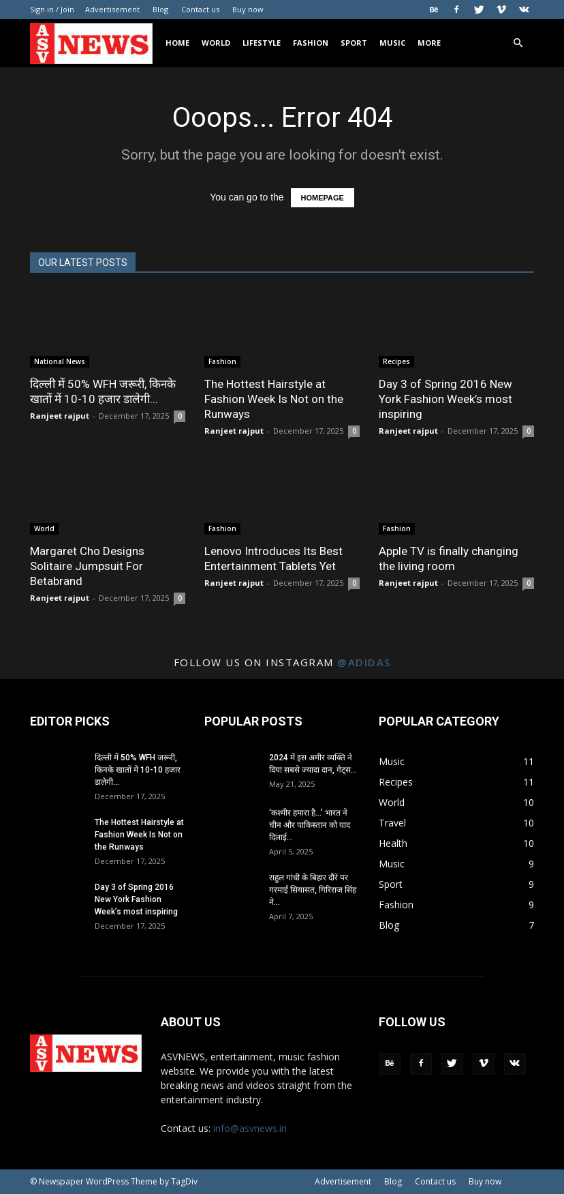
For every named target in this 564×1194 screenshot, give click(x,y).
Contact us (200, 9)
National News (59, 361)
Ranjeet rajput (59, 416)
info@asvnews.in (250, 1128)
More (429, 43)
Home (177, 43)
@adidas (364, 662)
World (216, 43)
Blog (160, 9)
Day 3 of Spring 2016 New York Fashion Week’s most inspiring (445, 399)
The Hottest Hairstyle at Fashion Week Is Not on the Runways (273, 399)
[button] (517, 43)
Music (392, 43)
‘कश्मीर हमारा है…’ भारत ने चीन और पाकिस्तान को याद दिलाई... (309, 825)
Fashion (310, 43)
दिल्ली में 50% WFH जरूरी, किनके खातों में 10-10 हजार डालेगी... (138, 770)
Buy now (248, 9)
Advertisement (112, 9)
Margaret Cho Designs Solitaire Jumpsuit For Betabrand (87, 566)
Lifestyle (261, 43)
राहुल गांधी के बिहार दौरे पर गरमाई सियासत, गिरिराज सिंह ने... (312, 890)
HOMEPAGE (322, 198)
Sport (354, 43)
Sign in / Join (52, 9)
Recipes (396, 361)
